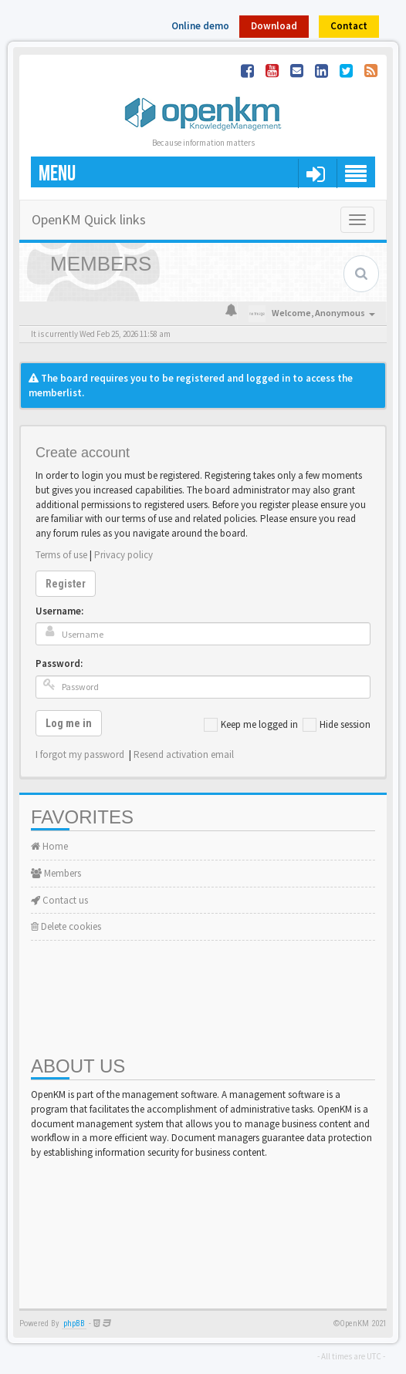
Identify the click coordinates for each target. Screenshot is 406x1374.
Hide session (336, 725)
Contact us (59, 900)
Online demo (200, 25)
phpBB (74, 1323)
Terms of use (61, 554)
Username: (59, 611)
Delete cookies (66, 926)
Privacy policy (123, 554)
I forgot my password (80, 754)
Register (66, 584)
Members (56, 873)
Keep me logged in (251, 725)
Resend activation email (184, 754)
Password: (59, 663)
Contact (348, 25)
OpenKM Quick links (89, 219)
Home (49, 846)
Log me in (69, 723)
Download (274, 25)
